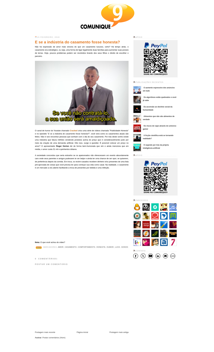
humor (110, 247)
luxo (117, 247)
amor (61, 247)
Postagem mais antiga (119, 332)
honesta (100, 247)
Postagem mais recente (45, 332)
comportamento (86, 247)
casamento (71, 247)
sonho (124, 247)
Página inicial (82, 332)
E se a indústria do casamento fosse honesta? (77, 42)
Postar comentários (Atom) (54, 337)
